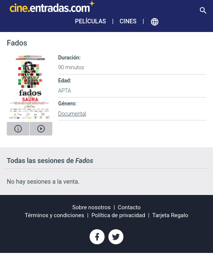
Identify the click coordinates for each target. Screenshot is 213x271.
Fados (17, 42)
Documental (72, 114)
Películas (90, 21)
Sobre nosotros (91, 207)
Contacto (129, 207)
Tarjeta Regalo (170, 215)
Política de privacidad (118, 215)
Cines (128, 21)
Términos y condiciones (54, 215)
